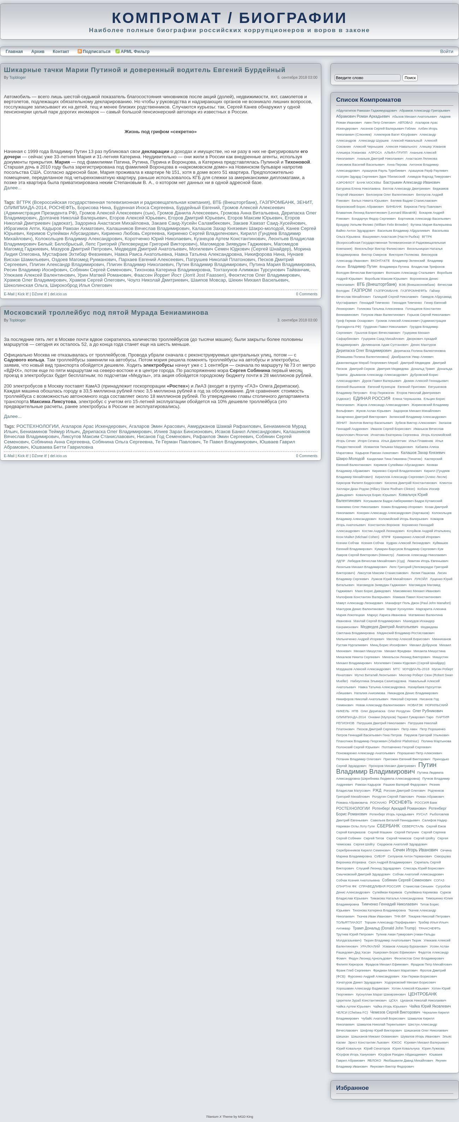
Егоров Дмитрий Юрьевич (196, 217)
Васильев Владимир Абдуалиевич (403, 230)
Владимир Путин (362, 266)
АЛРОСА (375, 152)
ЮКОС (397, 1042)
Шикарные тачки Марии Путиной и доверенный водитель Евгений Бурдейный (145, 69)
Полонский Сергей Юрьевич (357, 747)
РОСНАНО (378, 802)
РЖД (377, 790)
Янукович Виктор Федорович (392, 1066)
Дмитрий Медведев (415, 363)
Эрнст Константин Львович (368, 1042)
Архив (37, 51)
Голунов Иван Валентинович (383, 315)
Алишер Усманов (432, 146)
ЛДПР (340, 561)
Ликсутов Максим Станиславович (98, 436)
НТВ (355, 711)
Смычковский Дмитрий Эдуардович (363, 874)
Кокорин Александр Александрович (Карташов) (393, 513)
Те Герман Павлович (178, 441)
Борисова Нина (94, 207)
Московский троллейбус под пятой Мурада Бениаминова (106, 312)
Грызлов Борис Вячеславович (377, 333)
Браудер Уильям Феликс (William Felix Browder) (372, 224)
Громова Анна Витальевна (250, 212)
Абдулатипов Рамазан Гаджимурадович (366, 110)
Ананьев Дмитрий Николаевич (380, 158)
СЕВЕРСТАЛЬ (413, 826)
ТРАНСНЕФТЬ (430, 928)
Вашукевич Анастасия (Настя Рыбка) (391, 236)
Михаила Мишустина (429, 651)
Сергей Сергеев (433, 832)
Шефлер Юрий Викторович (381, 1030)
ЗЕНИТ (304, 202)
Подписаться (94, 51)
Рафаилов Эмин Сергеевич (223, 436)
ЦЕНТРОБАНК (422, 994)
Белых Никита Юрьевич (370, 200)
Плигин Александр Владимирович (67, 264)
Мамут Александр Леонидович (359, 603)
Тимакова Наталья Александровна (396, 898)
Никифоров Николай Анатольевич (362, 699)
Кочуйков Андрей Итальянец (429, 531)
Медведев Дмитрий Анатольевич (150, 249)
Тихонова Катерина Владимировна (172, 269)
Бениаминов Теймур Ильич (49, 431)
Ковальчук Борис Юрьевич (376, 495)
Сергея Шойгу (364, 844)
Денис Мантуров (423, 345)
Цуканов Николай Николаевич (423, 1000)
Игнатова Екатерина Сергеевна (395, 435)
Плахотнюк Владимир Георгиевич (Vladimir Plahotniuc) (377, 741)
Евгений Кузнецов (381, 387)
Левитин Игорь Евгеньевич (427, 561)
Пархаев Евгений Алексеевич (151, 259)
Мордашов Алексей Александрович (363, 669)
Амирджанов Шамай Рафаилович (224, 426)
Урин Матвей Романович (104, 275)
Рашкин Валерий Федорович (405, 784)
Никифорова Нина (265, 254)
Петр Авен (409, 729)
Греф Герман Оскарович (355, 321)
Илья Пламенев (421, 441)
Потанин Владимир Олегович (358, 759)
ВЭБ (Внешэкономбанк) (417, 285)
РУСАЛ (421, 814)
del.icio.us (58, 294)
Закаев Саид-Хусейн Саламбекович (190, 223)
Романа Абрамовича (352, 802)
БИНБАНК (394, 206)
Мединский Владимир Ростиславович (406, 633)
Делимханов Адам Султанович (384, 345)
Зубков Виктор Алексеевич (415, 423)
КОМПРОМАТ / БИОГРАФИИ (229, 17)
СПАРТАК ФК (346, 886)
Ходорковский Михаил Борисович (410, 982)
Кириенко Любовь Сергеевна (133, 233)
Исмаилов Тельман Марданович (388, 447)
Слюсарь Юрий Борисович (423, 868)
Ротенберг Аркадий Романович (399, 808)
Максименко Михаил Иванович (416, 591)
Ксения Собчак (372, 543)
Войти (446, 51)
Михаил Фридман (398, 651)
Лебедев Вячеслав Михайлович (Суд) (376, 561)
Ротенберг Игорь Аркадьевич (392, 814)
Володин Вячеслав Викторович (360, 272)
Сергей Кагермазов (350, 832)
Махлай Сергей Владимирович (377, 621)
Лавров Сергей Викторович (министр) (365, 555)
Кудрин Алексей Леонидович (408, 543)
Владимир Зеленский (408, 260)
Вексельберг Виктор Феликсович (380, 248)
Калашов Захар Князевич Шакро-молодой (238, 228)
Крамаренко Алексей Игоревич (416, 537)
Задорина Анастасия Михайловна (112, 223)
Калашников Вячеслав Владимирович (147, 228)
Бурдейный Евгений (198, 207)
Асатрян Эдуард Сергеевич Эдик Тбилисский (370, 176)
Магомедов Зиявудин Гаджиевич (235, 244)
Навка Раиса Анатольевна (143, 254)
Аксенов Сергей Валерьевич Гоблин (388, 128)
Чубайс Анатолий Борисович (383, 1018)
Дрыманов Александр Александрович (379, 375)
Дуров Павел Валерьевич (381, 381)
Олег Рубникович (428, 711)
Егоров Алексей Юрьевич (137, 217)
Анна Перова (397, 164)
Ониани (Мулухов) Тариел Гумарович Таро (401, 717)
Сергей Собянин (348, 838)
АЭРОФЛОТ (345, 182)
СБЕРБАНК (388, 825)
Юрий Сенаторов (377, 1048)
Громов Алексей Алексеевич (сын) (117, 212)
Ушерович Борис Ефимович (394, 952)
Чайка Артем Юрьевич (353, 1006)
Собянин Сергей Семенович (100, 269)
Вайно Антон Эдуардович (355, 230)
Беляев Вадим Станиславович (414, 200)
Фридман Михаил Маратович (395, 970)
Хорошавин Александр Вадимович (362, 988)
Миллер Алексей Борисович (408, 639)
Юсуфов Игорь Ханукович (356, 1054)
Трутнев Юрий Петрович (355, 934)
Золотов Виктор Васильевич (371, 423)
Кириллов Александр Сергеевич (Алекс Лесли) (411, 477)
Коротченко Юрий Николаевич (158, 238)
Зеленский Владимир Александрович (417, 417)
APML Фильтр (135, 51)
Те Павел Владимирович (230, 441)
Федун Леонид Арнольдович (370, 958)
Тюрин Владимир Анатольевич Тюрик (392, 940)
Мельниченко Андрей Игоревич (360, 639)
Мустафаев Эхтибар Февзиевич (77, 254)
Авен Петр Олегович (379, 122)
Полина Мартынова (436, 741)
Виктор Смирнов (374, 254)
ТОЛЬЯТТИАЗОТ (349, 922)
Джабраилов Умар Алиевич (413, 357)
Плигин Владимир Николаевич (140, 264)
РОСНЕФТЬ (62, 207)
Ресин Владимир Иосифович (35, 269)
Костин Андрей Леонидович (383, 531)
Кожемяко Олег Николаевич (357, 507)
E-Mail (9, 294)
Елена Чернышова (407, 399)
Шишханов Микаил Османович (374, 1036)
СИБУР (380, 856)
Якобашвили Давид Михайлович (408, 1060)
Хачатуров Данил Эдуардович (359, 982)
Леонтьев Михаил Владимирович (361, 567)
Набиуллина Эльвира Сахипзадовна (378, 681)
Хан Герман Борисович (419, 976)
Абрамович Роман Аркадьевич (363, 116)
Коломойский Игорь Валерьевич (403, 519)
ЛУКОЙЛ (421, 579)
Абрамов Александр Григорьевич (424, 110)
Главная (14, 51)
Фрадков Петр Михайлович (431, 964)
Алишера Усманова (351, 152)
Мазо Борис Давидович (373, 591)
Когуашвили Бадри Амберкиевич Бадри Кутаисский (403, 501)
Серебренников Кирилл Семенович (363, 850)
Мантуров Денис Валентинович (360, 609)
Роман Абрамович (430, 796)
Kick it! (23, 294)
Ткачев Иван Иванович (374, 916)
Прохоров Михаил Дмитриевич (392, 766)
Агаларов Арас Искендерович (93, 426)
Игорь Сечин (346, 441)
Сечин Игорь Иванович (415, 850)
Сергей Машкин (380, 832)
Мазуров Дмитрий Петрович (81, 249)
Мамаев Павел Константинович (417, 597)
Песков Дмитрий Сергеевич (378, 729)
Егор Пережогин (382, 393)
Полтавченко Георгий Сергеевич (406, 747)
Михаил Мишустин (368, 651)
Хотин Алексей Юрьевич (410, 988)
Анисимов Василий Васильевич (360, 164)
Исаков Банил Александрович (248, 431)
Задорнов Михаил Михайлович (417, 411)
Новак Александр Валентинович (380, 705)
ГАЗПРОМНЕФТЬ (413, 291)
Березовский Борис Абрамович (360, 206)
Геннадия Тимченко (407, 303)
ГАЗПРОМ (362, 290)
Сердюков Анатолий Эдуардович (402, 844)
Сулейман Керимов (387, 892)
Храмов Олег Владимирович (35, 280)
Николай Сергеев (404, 699)
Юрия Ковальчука (405, 1048)
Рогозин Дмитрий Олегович (404, 790)
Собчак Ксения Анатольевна (358, 880)
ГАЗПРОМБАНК (277, 202)
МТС (396, 669)
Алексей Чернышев (368, 146)
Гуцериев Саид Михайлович (383, 339)
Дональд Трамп (423, 369)
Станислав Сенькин (418, 886)
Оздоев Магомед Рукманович (84, 259)
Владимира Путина (394, 266)
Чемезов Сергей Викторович (395, 1012)
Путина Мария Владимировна (282, 264)
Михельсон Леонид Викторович (406, 657)
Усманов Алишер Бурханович (404, 946)
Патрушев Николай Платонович (220, 259)
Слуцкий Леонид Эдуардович (378, 868)
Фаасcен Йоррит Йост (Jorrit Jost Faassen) (180, 275)
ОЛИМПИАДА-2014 (25, 207)
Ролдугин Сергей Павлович (393, 796)
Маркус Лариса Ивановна (386, 615)
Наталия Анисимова (369, 693)
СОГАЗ (439, 880)
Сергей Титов (374, 838)
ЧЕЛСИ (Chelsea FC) (352, 1012)
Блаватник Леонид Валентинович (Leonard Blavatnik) (376, 212)
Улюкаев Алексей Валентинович (39, 275)
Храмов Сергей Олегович (97, 280)
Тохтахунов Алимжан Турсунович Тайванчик (261, 269)
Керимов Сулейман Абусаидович (62, 233)
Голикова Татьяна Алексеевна (380, 309)
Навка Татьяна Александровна (208, 254)
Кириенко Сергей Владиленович (202, 233)
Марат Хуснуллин (400, 609)
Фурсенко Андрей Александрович (373, 976)
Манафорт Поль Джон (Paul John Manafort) (418, 603)
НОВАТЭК (415, 705)
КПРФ (386, 537)
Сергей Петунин (406, 832)
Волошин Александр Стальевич (410, 272)
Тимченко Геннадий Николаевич (390, 904)
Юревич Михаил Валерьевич (426, 1042)
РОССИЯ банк (426, 802)
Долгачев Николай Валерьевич (73, 217)
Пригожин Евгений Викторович (406, 759)
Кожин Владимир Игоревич (402, 507)
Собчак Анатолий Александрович (418, 874)
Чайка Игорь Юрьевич (390, 1006)
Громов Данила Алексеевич (187, 212)
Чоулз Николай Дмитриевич (157, 280)
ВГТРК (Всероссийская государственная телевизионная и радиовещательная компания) (113, 202)
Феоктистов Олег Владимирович (263, 275)
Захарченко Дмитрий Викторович (361, 417)
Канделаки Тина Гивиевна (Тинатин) (394, 459)
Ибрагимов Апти (22, 228)
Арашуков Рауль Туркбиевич (384, 170)
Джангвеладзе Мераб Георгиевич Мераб (367, 363)
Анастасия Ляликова (421, 158)
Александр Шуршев (374, 140)
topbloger (17, 77)
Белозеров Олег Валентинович (390, 194)
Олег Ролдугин (399, 711)
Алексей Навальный (406, 140)
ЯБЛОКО (374, 1060)
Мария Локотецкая (350, 615)
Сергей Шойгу (424, 838)
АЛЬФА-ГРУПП (395, 152)
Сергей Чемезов (398, 838)
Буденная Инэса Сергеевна (144, 207)
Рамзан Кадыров (368, 784)
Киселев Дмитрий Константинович (411, 483)
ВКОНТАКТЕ (380, 260)
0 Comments (306, 294)
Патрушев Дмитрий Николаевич (381, 723)
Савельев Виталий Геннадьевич (395, 820)
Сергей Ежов (436, 826)
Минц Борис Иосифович (388, 645)
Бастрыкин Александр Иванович (411, 182)
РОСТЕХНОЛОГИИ (38, 426)
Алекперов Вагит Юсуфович (395, 134)
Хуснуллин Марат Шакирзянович (381, 994)
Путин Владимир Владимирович (211, 264)
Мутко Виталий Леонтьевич (375, 675)
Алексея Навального (401, 146)
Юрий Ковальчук (349, 1048)
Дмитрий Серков (362, 369)
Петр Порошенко (433, 729)
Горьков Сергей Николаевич (428, 315)
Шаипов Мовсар (208, 280)
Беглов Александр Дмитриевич (406, 188)
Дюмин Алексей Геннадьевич (426, 381)
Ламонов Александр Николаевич (422, 555)
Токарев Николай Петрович (429, 916)
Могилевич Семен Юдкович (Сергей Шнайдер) (240, 249)
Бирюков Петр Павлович (422, 206)
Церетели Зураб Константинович (361, 1000)
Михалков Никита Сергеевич (358, 657)
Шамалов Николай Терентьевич (381, 1024)
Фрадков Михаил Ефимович (387, 964)
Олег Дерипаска (372, 711)
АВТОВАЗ (405, 122)
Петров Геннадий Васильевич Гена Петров (368, 735)
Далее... (13, 187)
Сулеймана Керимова (420, 892)
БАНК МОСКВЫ (369, 182)
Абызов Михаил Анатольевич (414, 116)
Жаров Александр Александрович (383, 405)
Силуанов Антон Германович (410, 856)
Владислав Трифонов (428, 266)
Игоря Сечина (368, 441)
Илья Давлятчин (393, 441)
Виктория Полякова (404, 254)
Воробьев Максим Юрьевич (386, 278)
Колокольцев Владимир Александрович (78, 238)
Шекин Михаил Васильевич (258, 280)
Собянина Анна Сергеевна (60, 441)
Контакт (61, 51)
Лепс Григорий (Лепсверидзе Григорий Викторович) (141, 244)
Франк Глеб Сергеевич (353, 970)
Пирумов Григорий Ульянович (426, 735)
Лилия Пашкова (423, 573)
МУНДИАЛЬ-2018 (416, 669)
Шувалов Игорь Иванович (420, 1036)
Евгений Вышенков (350, 387)
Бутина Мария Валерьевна (431, 224)
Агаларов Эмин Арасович (157, 426)
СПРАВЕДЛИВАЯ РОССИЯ (380, 886)
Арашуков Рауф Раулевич (428, 170)
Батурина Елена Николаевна (358, 188)
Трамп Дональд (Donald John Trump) (384, 928)
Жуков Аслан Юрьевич (373, 411)
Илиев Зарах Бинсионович (183, 431)
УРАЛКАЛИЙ (370, 946)
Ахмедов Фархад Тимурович (429, 176)
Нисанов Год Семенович (163, 436)
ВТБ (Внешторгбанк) (235, 202)
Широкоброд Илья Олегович (81, 285)
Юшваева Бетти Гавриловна (62, 447)
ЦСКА (393, 1000)
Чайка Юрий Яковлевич (430, 1006)
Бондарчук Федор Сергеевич (373, 218)
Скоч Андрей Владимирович (390, 862)
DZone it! (39, 294)
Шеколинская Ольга (25, 285)
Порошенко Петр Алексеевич (419, 753)
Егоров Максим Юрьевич (254, 217)
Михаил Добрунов (423, 645)
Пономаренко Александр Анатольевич (365, 753)
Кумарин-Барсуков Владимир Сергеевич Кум (409, 549)
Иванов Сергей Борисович (391, 429)
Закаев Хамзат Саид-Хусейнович (269, 223)
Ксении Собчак (347, 543)
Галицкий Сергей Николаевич (395, 297)
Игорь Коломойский (436, 435)
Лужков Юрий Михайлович (391, 579)
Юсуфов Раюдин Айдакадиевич (402, 1054)
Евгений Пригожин (412, 387)
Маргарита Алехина (431, 609)
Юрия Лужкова (433, 1048)
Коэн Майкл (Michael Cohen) (357, 537)
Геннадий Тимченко (374, 303)
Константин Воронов (383, 525)
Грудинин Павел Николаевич (385, 327)
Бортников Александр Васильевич (424, 218)
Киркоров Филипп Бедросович (359, 483)
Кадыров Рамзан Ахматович (73, 228)
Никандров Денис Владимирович (412, 693)
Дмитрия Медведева (393, 369)
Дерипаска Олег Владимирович (116, 431)
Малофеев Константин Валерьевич (363, 597)
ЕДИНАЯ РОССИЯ (371, 398)
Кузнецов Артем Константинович (230, 238)
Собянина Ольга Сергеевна (122, 441)
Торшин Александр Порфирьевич (390, 922)
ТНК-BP (400, 916)
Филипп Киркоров (349, 964)
